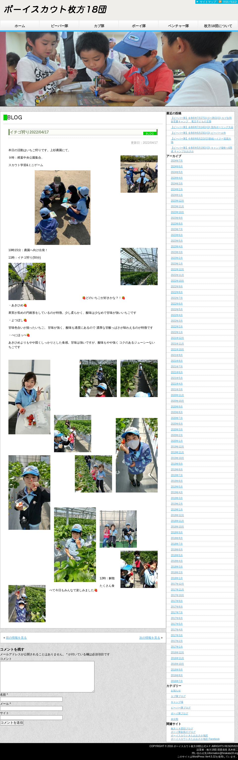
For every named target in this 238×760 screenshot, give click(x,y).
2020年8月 (177, 412)
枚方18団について (218, 26)
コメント (6, 659)
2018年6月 (177, 549)
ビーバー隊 (59, 26)
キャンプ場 (177, 702)
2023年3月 (177, 252)
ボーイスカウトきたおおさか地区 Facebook (195, 739)
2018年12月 (177, 515)
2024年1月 (177, 195)
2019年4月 (177, 492)
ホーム (20, 26)
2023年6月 (177, 235)
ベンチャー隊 (178, 26)
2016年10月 (177, 664)
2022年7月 (177, 298)
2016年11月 (177, 658)
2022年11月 (177, 275)
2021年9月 (177, 355)
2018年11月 (177, 521)
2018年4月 (177, 561)
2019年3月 (177, 498)
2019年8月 (177, 469)
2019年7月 (177, 475)
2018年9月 (177, 532)
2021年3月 (177, 389)
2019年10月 (177, 458)
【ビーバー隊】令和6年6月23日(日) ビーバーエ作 (198, 133)
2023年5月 (177, 240)
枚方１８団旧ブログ (182, 728)
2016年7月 (177, 681)
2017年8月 (177, 606)
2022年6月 (177, 303)
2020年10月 (177, 401)
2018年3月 (177, 566)
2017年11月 (177, 589)
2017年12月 (177, 583)
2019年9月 (177, 463)
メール (5, 710)
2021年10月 (177, 349)
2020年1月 (177, 441)
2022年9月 (177, 286)
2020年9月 (177, 406)
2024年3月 (177, 183)
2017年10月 (177, 595)
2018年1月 (177, 578)
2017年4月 (177, 629)
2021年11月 (177, 343)
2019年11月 (177, 452)
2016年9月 (177, 669)
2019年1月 (177, 509)
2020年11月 (177, 395)
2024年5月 (177, 172)
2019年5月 (177, 486)
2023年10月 (177, 212)
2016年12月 (177, 652)
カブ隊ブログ (178, 696)
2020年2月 (177, 435)
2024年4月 (177, 178)
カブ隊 (99, 26)
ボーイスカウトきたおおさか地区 (189, 735)
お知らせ (176, 690)
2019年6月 (177, 481)
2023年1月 (177, 263)
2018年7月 (177, 543)
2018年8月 (177, 538)
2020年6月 (177, 423)
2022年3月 (177, 320)
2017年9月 (177, 601)
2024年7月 (177, 160)
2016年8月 (177, 675)
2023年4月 (177, 246)
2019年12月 (177, 446)
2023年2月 (177, 258)
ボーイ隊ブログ (179, 713)
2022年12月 (177, 269)
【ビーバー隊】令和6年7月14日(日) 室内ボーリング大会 (202, 127)
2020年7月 (177, 418)
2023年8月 (177, 223)
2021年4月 (177, 383)
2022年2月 (177, 326)
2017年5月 (177, 624)
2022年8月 (177, 292)
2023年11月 (177, 206)
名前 (4, 700)
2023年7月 (177, 229)
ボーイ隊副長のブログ (183, 732)
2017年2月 (177, 641)
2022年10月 (177, 280)
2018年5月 (177, 555)
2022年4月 (177, 315)
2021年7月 (177, 366)
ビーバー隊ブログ (181, 707)
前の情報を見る (16, 637)
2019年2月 (177, 503)
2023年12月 (177, 200)
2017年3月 (177, 635)
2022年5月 (177, 309)
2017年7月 (177, 612)
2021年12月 (177, 338)
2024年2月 (177, 189)
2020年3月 (177, 429)
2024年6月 (177, 166)
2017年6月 (177, 618)
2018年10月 (177, 526)
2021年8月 (177, 360)
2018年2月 (177, 572)
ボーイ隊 (139, 26)
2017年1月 (177, 646)
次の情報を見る (149, 637)
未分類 (174, 719)
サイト (4, 719)
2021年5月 (177, 378)
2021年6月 (177, 372)
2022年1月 (177, 332)
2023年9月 (177, 218)
